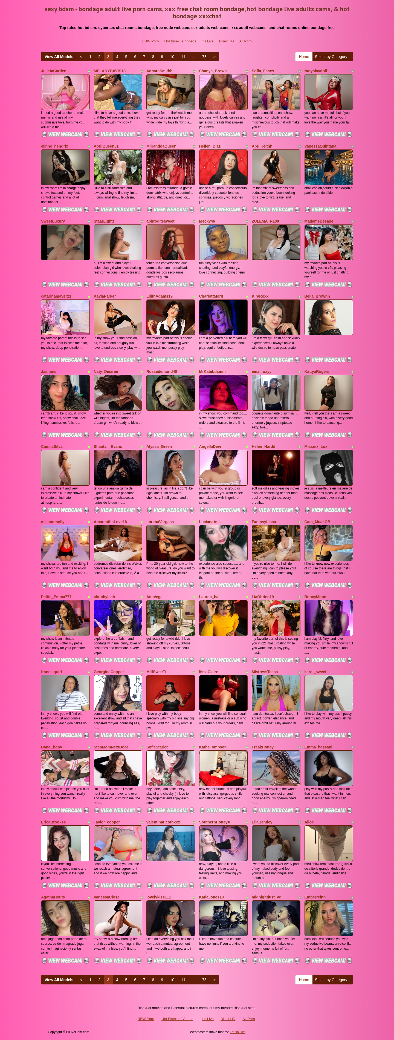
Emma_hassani (318, 747)
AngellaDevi (210, 446)
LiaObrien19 (263, 597)
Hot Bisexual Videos (180, 41)
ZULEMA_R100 (265, 221)
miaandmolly (53, 522)
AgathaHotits (53, 897)
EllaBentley (262, 822)
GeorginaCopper (109, 672)
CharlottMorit (211, 296)
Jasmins (48, 371)
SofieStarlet (157, 747)
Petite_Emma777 (56, 597)
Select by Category (332, 56)
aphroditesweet (160, 221)
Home (304, 56)
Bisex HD (226, 41)
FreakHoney (263, 747)
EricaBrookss (53, 822)
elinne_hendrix (54, 146)
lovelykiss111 (158, 897)
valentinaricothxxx (163, 822)
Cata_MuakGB (318, 522)
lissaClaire (208, 672)
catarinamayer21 (56, 296)
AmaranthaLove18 (110, 522)
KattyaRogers (317, 371)
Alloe (309, 822)
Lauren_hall (210, 597)
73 (204, 56)
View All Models (59, 56)
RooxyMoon (315, 597)
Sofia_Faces (263, 71)
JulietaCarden (53, 71)
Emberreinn (315, 897)
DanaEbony (51, 747)
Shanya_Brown (213, 71)
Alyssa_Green (159, 446)
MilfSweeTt (156, 672)
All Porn (245, 41)
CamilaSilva (52, 446)
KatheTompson (213, 747)
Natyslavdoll (316, 71)
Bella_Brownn (317, 296)
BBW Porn (150, 41)
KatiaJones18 (211, 897)
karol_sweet (315, 672)
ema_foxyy (261, 371)
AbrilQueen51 (106, 146)
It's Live (208, 41)
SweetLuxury (53, 221)
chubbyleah (104, 597)
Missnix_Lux (316, 446)
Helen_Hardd (263, 446)
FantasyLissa (264, 522)
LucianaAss (210, 522)
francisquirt (51, 672)
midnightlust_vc (266, 897)
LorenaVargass (160, 522)
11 (183, 56)
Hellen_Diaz (210, 146)
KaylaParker (105, 296)
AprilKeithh (262, 146)
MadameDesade (319, 221)
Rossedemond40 (161, 371)
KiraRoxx (260, 296)
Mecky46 (207, 221)
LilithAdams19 (159, 296)
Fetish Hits (237, 1032)
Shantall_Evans (108, 446)
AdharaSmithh (159, 71)
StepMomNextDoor (111, 747)
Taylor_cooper (107, 822)
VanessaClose (107, 897)
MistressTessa (265, 672)
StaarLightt (104, 221)
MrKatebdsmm (212, 371)
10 (172, 56)
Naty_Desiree (106, 371)
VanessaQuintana (321, 146)
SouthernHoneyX (214, 822)
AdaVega (154, 597)
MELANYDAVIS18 (110, 71)
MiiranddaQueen (161, 146)
